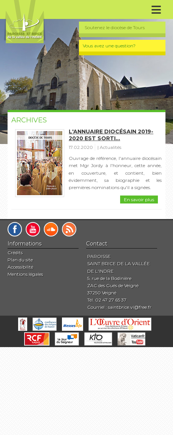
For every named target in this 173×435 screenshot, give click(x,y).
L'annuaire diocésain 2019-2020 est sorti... (111, 135)
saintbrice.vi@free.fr (129, 307)
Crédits (15, 252)
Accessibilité (20, 267)
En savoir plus (139, 199)
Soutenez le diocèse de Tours (115, 27)
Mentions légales (25, 274)
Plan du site (20, 260)
